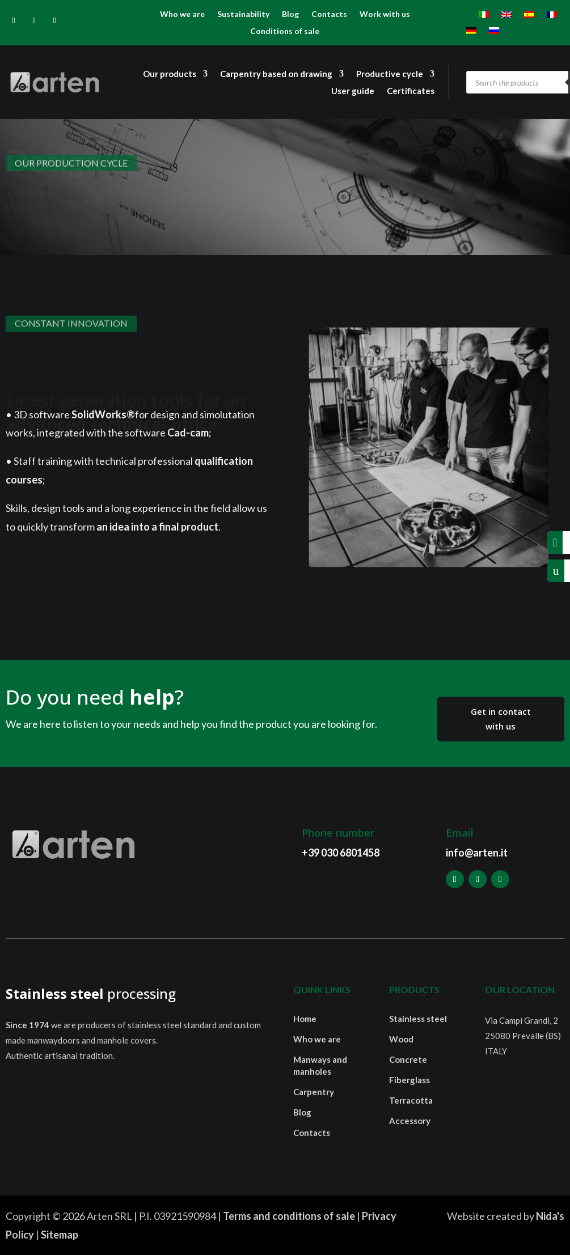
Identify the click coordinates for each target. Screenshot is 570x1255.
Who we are (182, 14)
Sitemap (59, 1234)
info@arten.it (477, 852)
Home (304, 1019)
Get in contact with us (501, 719)
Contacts (329, 14)
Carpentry (313, 1092)
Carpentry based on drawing (276, 74)
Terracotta (411, 1100)
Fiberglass (409, 1080)
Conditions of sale (284, 31)
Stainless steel (418, 1019)
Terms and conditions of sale (289, 1216)
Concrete (408, 1059)
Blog (290, 14)
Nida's (550, 1216)
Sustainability (243, 14)
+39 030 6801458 (340, 852)
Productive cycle (389, 74)
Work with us (385, 14)
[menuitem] (484, 17)
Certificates (410, 91)
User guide (352, 91)
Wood (401, 1039)
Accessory (409, 1121)
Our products (169, 74)
